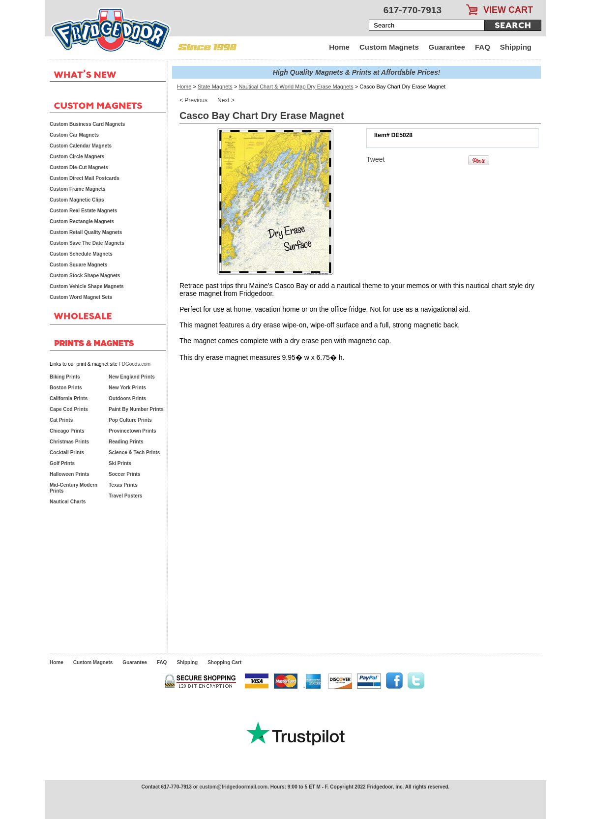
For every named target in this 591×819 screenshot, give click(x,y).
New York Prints (127, 387)
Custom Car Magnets (74, 135)
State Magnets (215, 86)
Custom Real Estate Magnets (83, 210)
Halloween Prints (69, 474)
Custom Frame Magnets (77, 189)
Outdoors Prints (127, 398)
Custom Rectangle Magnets (82, 221)
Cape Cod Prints (69, 409)
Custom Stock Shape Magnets (85, 275)
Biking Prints (65, 377)
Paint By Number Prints (136, 409)
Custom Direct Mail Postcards (84, 178)
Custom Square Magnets (78, 264)
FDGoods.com (134, 364)
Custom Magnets (389, 47)
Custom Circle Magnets (77, 156)
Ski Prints (120, 463)
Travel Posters (125, 495)
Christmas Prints (69, 441)
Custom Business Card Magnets (87, 124)
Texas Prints (123, 485)
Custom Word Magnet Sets (81, 297)
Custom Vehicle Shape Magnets (87, 286)
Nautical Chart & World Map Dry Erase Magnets (295, 86)
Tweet (375, 159)
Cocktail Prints (67, 452)
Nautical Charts (68, 501)
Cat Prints (61, 420)
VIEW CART (508, 10)
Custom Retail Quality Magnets (86, 232)
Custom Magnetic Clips (77, 200)
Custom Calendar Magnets (81, 145)
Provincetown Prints (132, 431)
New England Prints (132, 377)
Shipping (516, 47)
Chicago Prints (67, 431)
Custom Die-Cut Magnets (79, 167)
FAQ (482, 47)
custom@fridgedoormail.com (233, 787)
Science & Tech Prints (134, 452)
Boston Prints (66, 387)
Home (339, 47)
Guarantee (447, 47)
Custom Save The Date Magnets (87, 243)
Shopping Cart (224, 662)
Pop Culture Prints (130, 420)
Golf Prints (62, 463)
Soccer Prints (124, 474)
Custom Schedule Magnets (81, 254)
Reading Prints (126, 441)
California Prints (69, 398)
